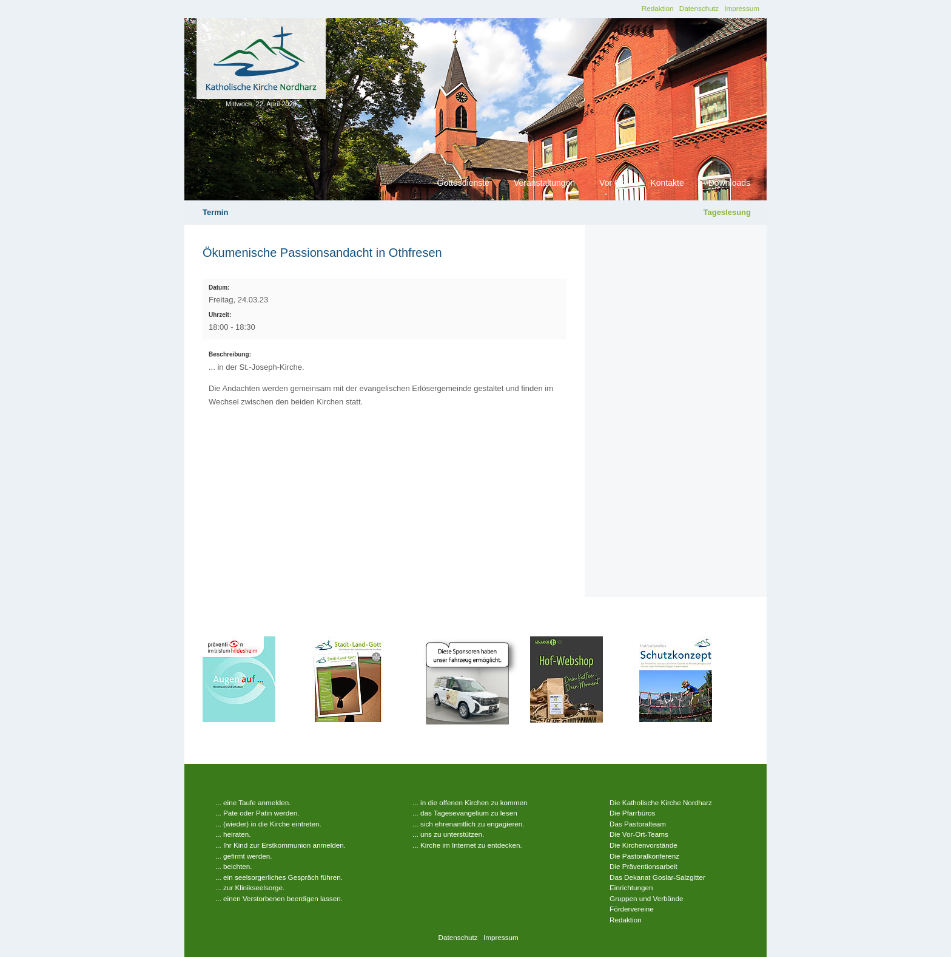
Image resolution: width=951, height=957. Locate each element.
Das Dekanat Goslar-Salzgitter (657, 877)
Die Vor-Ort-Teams (639, 834)
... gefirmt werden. (243, 856)
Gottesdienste (463, 183)
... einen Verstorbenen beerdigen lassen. (279, 898)
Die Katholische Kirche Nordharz (661, 802)
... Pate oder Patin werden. (257, 813)
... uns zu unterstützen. (448, 834)
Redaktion (658, 8)
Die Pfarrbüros (632, 813)
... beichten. (233, 866)
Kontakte (667, 183)
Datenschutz (699, 8)
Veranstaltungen (544, 183)
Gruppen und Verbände (647, 898)
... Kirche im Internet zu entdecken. (467, 845)
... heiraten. (232, 834)
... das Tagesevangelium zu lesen (464, 813)
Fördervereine (632, 909)
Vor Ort (612, 183)
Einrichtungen (631, 887)
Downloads (729, 183)
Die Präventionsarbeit (643, 866)
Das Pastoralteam (638, 824)
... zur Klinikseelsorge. (249, 887)
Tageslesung (727, 212)
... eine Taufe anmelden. (253, 802)
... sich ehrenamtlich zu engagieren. (468, 824)
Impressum (741, 8)
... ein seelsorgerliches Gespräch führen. (279, 877)
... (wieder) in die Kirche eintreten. (268, 824)
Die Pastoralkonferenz (644, 856)
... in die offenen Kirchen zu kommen (470, 802)
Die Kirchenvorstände (643, 845)
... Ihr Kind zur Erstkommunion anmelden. (280, 845)
